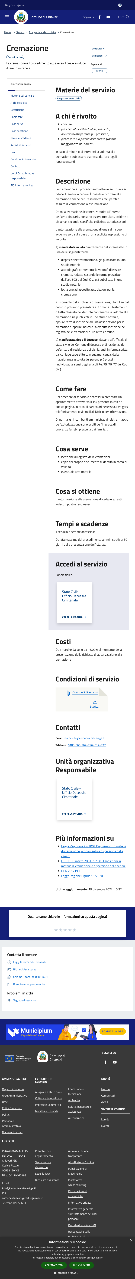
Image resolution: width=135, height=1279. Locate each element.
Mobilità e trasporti (46, 1111)
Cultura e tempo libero (48, 1098)
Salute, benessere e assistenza (80, 1109)
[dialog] (67, 1258)
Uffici (5, 1102)
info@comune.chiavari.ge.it (19, 1188)
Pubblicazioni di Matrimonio (77, 1171)
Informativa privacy (79, 1202)
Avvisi (104, 1102)
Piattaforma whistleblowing (77, 1182)
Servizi (20, 32)
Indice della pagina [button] (21, 84)
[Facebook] (98, 16)
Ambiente (74, 1100)
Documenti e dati (12, 1132)
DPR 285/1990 (71, 871)
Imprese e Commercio (48, 1105)
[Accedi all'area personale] (120, 5)
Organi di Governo (13, 1089)
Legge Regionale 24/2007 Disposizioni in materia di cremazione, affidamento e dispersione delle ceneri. (93, 851)
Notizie (105, 1089)
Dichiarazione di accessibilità (77, 1193)
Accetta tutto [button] (54, 1265)
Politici (6, 1114)
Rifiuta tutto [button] (81, 1264)
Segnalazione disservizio (43, 1164)
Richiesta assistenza (47, 1180)
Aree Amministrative (14, 1095)
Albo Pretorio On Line (81, 1162)
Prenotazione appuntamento (44, 1153)
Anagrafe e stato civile (42, 32)
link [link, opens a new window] (101, 1257)
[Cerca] (128, 17)
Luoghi (105, 1119)
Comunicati (108, 1095)
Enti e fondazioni (12, 1108)
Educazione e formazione (76, 1091)
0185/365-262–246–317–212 (87, 745)
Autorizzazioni (76, 1118)
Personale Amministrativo (11, 1123)
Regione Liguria (14, 5)
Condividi (99, 49)
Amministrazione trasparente (78, 1153)
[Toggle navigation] (7, 16)
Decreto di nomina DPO (82, 1225)
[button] (67, 1273)
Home (7, 32)
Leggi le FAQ (42, 1173)
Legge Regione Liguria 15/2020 (82, 875)
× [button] (131, 1240)
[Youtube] (106, 16)
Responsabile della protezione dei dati (79, 1234)
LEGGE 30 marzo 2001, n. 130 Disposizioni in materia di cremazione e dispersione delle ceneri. (93, 863)
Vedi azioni (100, 56)
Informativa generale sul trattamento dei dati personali (82, 1214)
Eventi (105, 1126)
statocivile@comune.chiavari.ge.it (84, 738)
